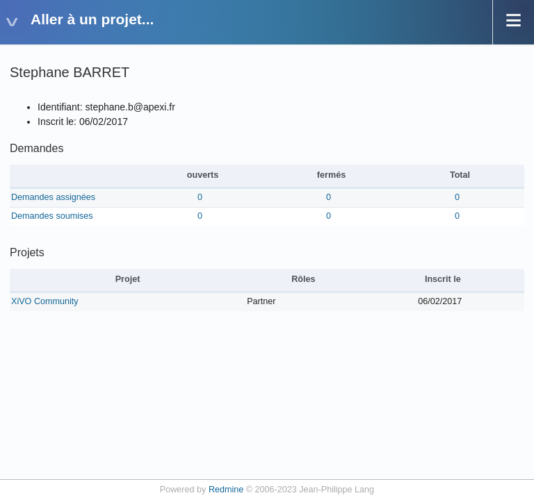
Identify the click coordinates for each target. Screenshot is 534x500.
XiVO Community (45, 301)
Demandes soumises (52, 216)
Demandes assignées (53, 197)
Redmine (226, 489)
